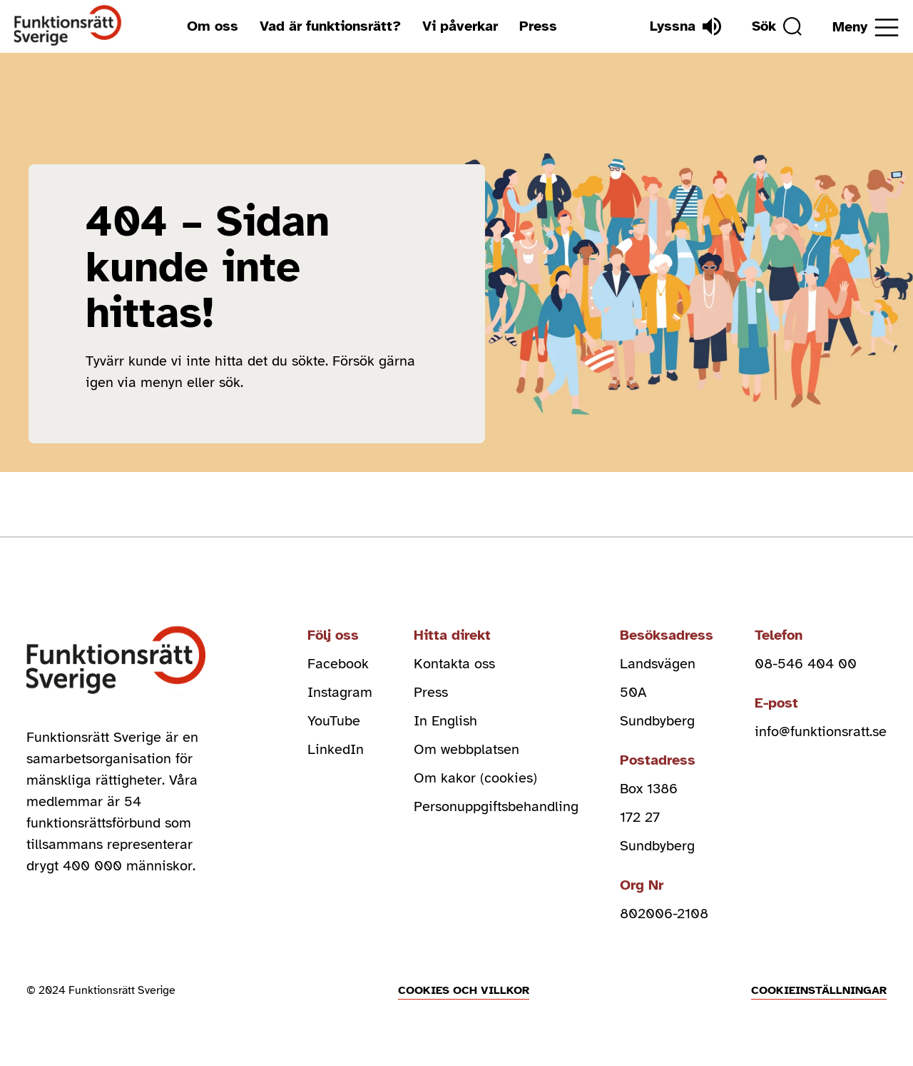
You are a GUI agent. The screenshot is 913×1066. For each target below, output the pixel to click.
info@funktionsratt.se (821, 731)
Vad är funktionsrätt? (330, 26)
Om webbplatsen (466, 749)
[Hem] (68, 26)
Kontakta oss (454, 664)
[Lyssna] (685, 26)
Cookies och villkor (463, 990)
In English (445, 721)
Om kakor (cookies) (475, 778)
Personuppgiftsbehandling (496, 806)
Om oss (212, 26)
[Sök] (777, 26)
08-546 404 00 (806, 664)
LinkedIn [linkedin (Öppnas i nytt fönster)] (335, 749)
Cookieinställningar (819, 990)
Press (538, 26)
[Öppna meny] (865, 27)
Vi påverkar (460, 26)
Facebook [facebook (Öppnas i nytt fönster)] (338, 664)
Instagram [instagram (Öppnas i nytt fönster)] (339, 692)
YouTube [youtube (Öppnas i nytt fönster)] (333, 721)
